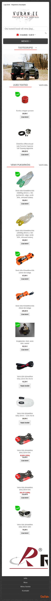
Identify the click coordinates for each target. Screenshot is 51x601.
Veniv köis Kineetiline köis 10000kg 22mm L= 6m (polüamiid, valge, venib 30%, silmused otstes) (24, 194)
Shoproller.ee (44, 596)
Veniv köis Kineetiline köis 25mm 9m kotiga (24, 307)
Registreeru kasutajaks (18, 4)
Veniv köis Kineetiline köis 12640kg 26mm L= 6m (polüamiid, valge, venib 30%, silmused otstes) (24, 234)
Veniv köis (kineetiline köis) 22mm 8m (25, 451)
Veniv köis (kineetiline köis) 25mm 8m (25, 488)
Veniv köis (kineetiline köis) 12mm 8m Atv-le (25, 378)
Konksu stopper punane (24, 111)
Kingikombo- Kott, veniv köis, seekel (24, 342)
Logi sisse (7, 4)
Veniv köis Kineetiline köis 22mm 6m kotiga (24, 271)
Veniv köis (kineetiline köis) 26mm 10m (25, 526)
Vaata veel (43, 85)
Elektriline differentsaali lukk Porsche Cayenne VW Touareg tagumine (24, 146)
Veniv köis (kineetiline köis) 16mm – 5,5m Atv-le (25, 414)
